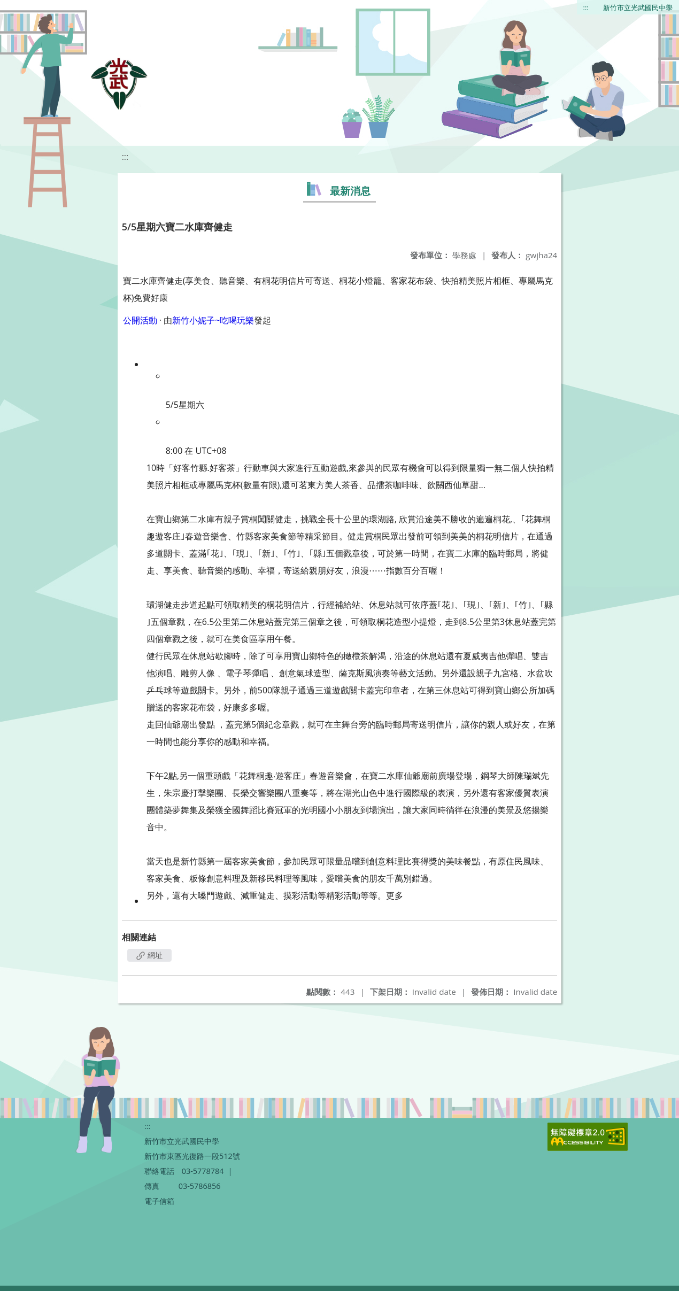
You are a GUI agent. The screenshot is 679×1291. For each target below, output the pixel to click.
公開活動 (140, 320)
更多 (394, 895)
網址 (149, 955)
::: (586, 7)
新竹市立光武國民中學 (638, 7)
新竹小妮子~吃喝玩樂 (213, 320)
